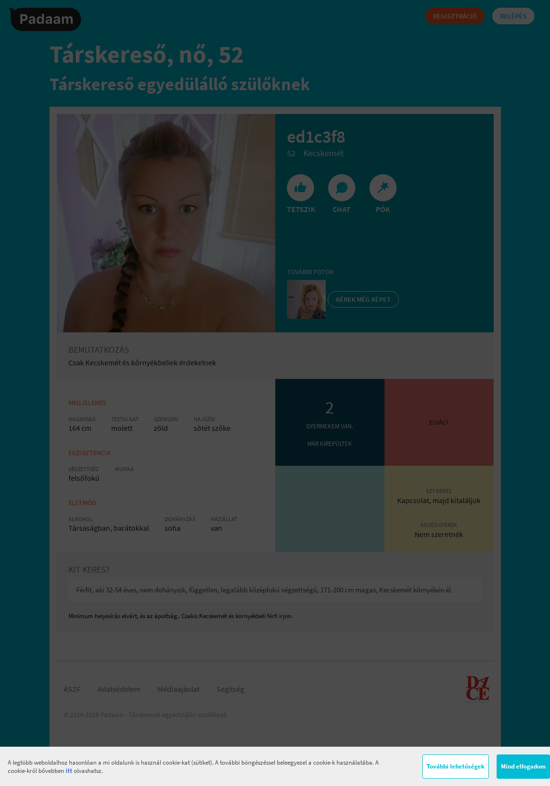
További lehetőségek (455, 766)
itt (69, 771)
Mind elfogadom (523, 766)
